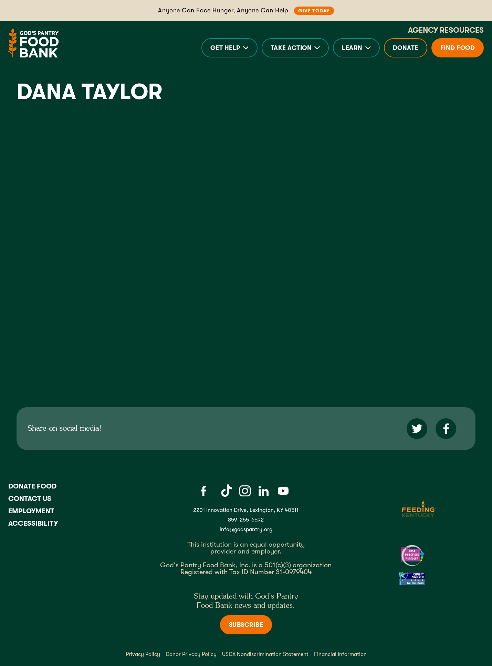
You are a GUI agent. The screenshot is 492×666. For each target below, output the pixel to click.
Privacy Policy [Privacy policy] (143, 654)
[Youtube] (283, 491)
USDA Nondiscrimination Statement (265, 654)
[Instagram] (245, 490)
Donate (405, 47)
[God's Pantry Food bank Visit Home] (33, 42)
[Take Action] (295, 47)
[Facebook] (203, 491)
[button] (229, 48)
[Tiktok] (226, 490)
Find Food (457, 47)
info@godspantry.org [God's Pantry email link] (246, 529)
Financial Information (340, 654)
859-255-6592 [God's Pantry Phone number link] (246, 520)
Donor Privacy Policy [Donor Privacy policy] (191, 654)
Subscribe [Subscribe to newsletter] (246, 624)
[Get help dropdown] (229, 47)
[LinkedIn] (263, 491)
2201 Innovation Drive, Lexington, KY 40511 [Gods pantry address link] (246, 510)
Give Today (314, 10)
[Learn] (356, 47)
